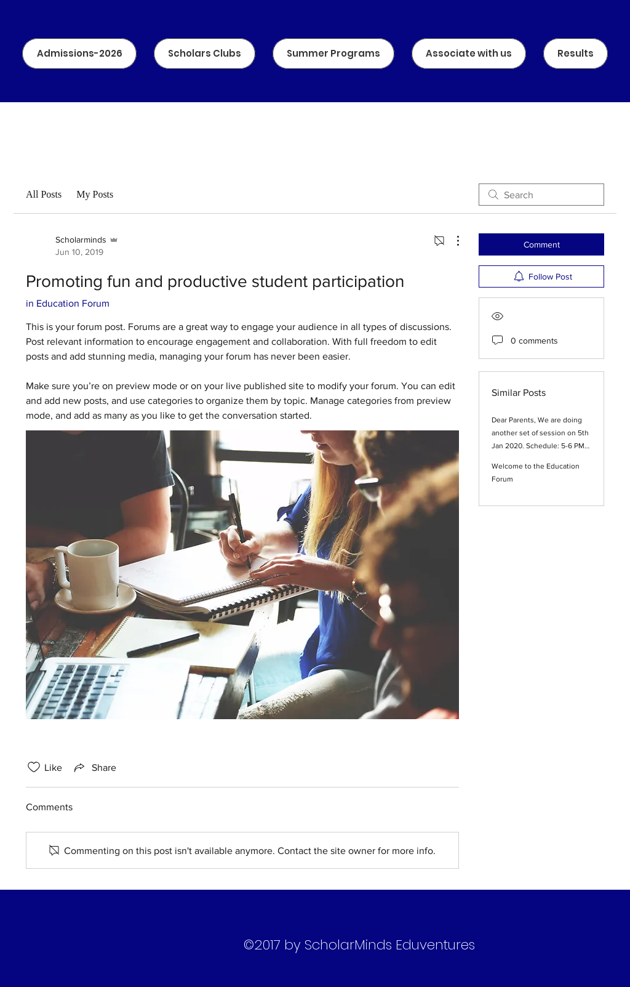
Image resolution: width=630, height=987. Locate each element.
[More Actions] (451, 240)
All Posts (44, 194)
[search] (541, 194)
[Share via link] (94, 767)
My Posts (94, 194)
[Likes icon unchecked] (34, 767)
